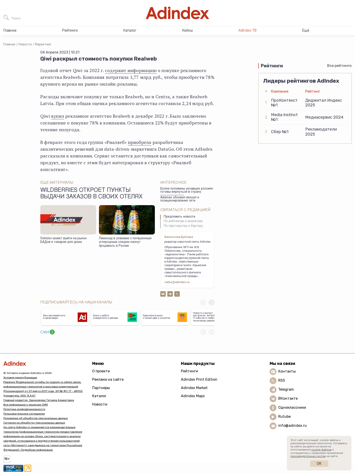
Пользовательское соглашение (24, 413)
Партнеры (101, 388)
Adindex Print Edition (199, 379)
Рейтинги (189, 371)
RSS (281, 380)
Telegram (286, 389)
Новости (25, 44)
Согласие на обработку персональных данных (34, 422)
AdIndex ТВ (247, 30)
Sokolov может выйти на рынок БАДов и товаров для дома (63, 240)
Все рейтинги (339, 65)
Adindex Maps (193, 396)
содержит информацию (131, 70)
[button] (212, 302)
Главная (9, 44)
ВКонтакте (288, 399)
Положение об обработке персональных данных (35, 418)
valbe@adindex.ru (177, 282)
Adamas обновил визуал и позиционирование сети (179, 199)
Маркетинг (43, 44)
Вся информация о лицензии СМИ (25, 404)
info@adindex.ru (292, 426)
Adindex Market (194, 388)
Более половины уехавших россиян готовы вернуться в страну (186, 190)
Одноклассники (292, 408)
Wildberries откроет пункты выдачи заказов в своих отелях (91, 194)
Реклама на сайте (108, 379)
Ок (319, 463)
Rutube (284, 417)
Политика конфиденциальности (24, 409)
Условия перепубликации (20, 377)
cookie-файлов (321, 449)
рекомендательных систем (308, 456)
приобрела (139, 142)
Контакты (287, 371)
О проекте (101, 371)
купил (57, 116)
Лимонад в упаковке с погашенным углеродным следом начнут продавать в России (125, 242)
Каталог (99, 396)
